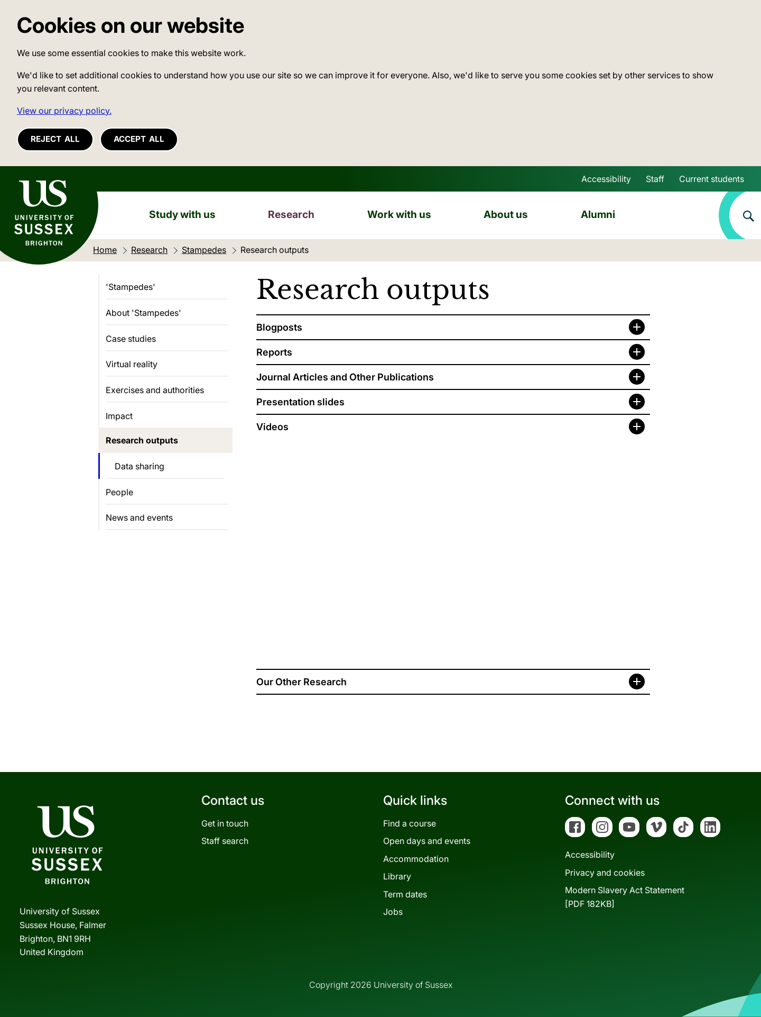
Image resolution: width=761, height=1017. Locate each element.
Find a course (409, 823)
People (119, 492)
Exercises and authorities (155, 390)
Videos (272, 426)
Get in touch (224, 823)
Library (397, 876)
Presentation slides (300, 401)
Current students (711, 179)
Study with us (182, 214)
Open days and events (426, 841)
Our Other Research (301, 681)
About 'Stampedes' (143, 312)
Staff (655, 179)
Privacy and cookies (605, 872)
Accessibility (606, 179)
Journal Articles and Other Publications (345, 377)
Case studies (131, 338)
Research (291, 214)
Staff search (224, 841)
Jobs (393, 911)
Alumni (598, 214)
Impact (119, 416)
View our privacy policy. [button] (64, 110)
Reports (274, 352)
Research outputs (142, 440)
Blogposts (279, 327)
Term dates (405, 894)
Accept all (139, 139)
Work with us (399, 214)
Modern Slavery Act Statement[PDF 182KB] (624, 897)
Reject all (55, 139)
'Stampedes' (130, 287)
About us (506, 214)
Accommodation (416, 858)
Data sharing (139, 466)
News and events (139, 517)
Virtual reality (131, 364)
